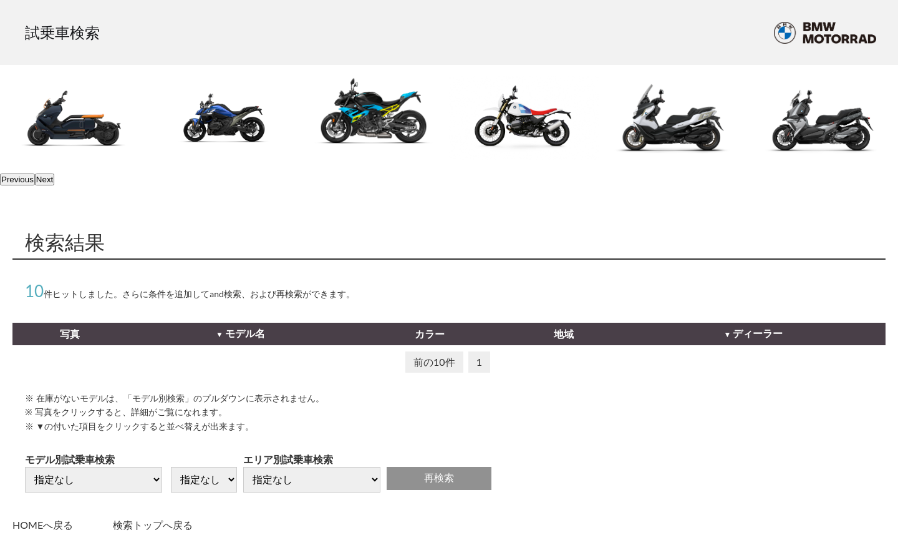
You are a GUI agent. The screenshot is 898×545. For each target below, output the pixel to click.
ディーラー (758, 333)
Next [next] (44, 179)
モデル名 (245, 333)
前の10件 (434, 362)
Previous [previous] (17, 179)
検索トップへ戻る (153, 525)
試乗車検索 (62, 32)
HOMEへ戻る (42, 525)
